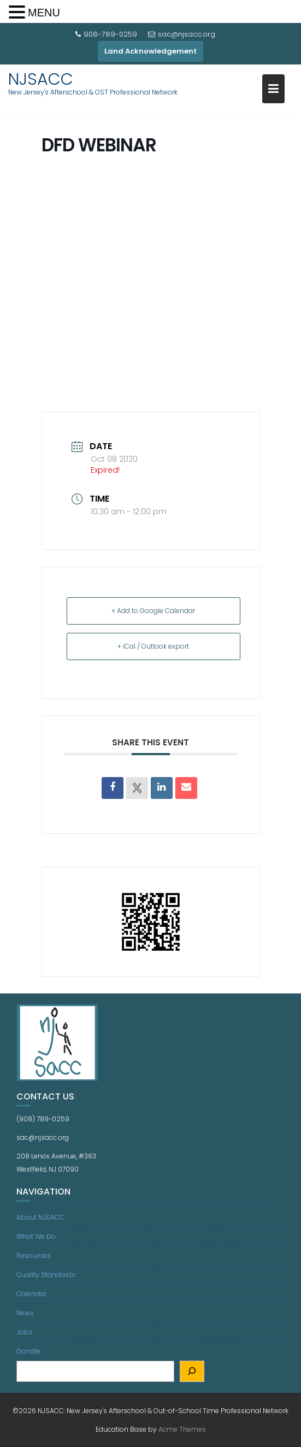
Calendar (31, 1293)
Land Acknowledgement (150, 51)
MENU (44, 13)
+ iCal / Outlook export (153, 646)
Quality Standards (45, 1274)
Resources (33, 1255)
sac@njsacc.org (181, 34)
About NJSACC (40, 1217)
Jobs (24, 1332)
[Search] (192, 1371)
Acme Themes (182, 1429)
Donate (28, 1351)
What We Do (36, 1236)
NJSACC (40, 79)
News (25, 1312)
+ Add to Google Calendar (153, 610)
